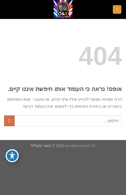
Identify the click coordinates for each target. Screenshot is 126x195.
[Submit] (9, 120)
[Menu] (117, 9)
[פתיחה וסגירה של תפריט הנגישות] (12, 155)
